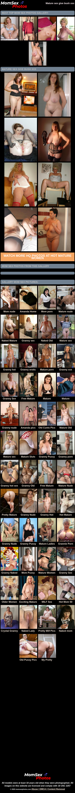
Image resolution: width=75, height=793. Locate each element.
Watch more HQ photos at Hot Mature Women (37, 257)
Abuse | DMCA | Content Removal (48, 789)
